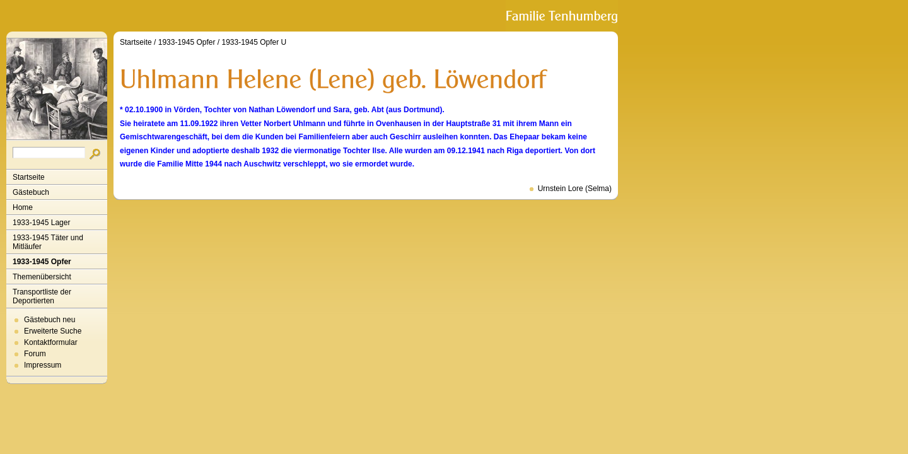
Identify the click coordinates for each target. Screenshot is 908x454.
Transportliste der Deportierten (42, 296)
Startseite (29, 177)
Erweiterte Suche (52, 331)
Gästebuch (31, 192)
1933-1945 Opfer (42, 261)
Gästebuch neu (49, 319)
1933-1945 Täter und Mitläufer (48, 242)
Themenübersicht (42, 276)
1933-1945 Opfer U (253, 42)
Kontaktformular (51, 342)
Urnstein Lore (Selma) (575, 188)
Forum (35, 353)
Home (23, 207)
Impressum (42, 365)
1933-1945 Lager (41, 222)
